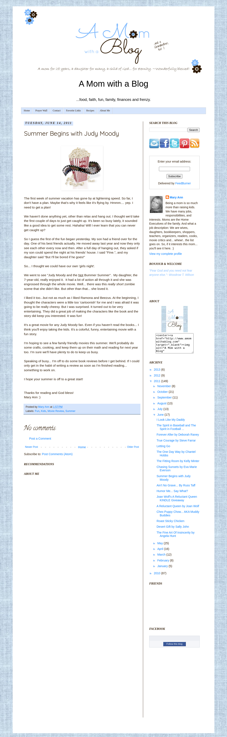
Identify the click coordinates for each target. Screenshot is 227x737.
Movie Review (56, 411)
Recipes (90, 110)
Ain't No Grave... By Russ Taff (176, 489)
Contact (57, 110)
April (160, 552)
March (161, 558)
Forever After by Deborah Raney (178, 438)
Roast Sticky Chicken (170, 524)
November (164, 390)
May (160, 547)
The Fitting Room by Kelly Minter (178, 464)
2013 (157, 373)
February (163, 564)
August (162, 407)
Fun (37, 411)
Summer (70, 411)
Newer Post (31, 446)
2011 (157, 385)
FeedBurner (183, 183)
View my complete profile (165, 253)
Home (27, 110)
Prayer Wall (41, 110)
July (160, 412)
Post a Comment (40, 438)
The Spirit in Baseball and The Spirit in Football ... (176, 430)
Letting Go (163, 450)
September (164, 401)
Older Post (133, 446)
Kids (43, 411)
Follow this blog (174, 647)
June (160, 418)
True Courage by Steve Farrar (176, 444)
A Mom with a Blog (113, 83)
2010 (157, 577)
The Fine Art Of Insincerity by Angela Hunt (176, 538)
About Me (105, 110)
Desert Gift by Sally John (173, 530)
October (163, 395)
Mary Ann (176, 197)
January (163, 570)
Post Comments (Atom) (57, 454)
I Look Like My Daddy (171, 423)
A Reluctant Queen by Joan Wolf (178, 510)
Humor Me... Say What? (172, 494)
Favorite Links (73, 110)
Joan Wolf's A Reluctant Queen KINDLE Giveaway (177, 502)
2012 (157, 379)
